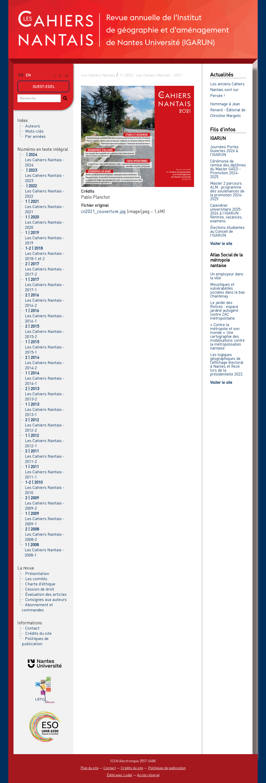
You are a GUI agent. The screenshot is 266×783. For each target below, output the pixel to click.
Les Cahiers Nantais (98, 75)
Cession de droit (39, 589)
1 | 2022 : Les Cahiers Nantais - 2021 (150, 75)
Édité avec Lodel (119, 775)
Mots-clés (34, 131)
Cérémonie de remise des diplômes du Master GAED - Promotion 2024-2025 (228, 169)
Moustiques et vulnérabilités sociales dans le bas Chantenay (227, 290)
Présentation (37, 573)
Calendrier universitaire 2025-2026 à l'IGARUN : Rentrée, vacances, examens (226, 213)
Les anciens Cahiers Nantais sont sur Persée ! (227, 89)
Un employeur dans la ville (226, 275)
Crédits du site (38, 633)
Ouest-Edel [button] (44, 86)
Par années (35, 136)
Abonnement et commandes (37, 607)
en (28, 75)
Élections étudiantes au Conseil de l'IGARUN (227, 231)
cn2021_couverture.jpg (103, 211)
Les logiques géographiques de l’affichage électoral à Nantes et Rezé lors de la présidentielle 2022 (226, 364)
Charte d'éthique (40, 583)
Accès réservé (148, 775)
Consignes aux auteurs (46, 599)
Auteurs (32, 125)
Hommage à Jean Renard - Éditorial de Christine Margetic (227, 109)
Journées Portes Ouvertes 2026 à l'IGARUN (224, 150)
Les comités (36, 578)
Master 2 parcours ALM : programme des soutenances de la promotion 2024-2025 (227, 191)
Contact (32, 628)
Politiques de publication (35, 641)
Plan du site (89, 768)
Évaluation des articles (46, 594)
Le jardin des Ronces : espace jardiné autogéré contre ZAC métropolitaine (224, 310)
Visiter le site (221, 243)
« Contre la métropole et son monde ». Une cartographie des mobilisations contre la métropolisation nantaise (227, 336)
